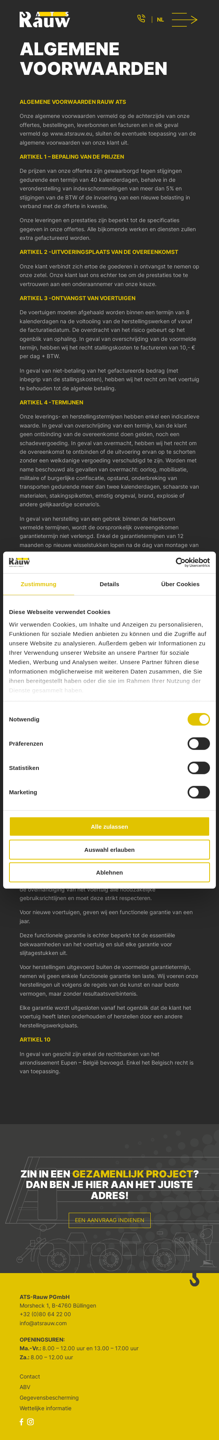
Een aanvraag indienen (109, 1220)
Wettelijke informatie (45, 1408)
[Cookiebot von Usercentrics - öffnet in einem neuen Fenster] (175, 562)
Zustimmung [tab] (39, 584)
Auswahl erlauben (109, 849)
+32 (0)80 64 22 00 (45, 1314)
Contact (30, 1376)
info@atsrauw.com (43, 1323)
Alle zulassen (109, 826)
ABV (25, 1387)
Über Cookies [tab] (180, 584)
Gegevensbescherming (49, 1397)
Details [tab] (109, 584)
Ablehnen (109, 872)
